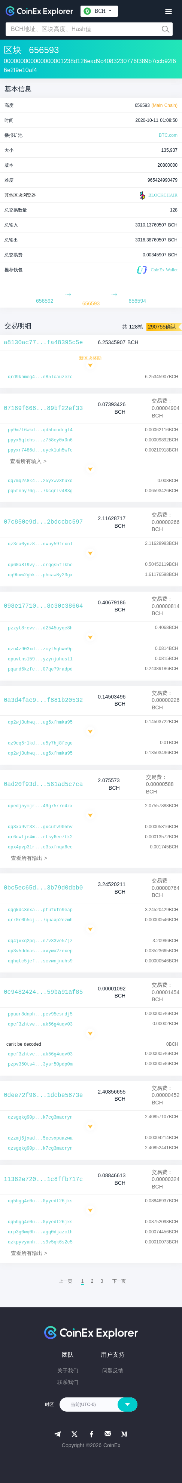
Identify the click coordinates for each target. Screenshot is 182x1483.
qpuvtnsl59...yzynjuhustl (40, 659)
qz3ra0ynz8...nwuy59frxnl (40, 544)
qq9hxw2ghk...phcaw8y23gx (40, 575)
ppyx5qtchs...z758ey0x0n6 (40, 440)
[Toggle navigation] (168, 11)
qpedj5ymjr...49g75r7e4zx (40, 806)
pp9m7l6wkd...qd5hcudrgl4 (40, 430)
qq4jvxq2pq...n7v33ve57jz (40, 941)
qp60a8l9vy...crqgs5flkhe (40, 565)
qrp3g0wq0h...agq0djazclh (40, 1232)
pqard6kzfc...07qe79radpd (40, 669)
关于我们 (67, 1370)
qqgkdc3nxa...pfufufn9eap (40, 910)
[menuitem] (119, 1281)
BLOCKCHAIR (158, 195)
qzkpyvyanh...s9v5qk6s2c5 (40, 1242)
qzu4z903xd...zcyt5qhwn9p (40, 649)
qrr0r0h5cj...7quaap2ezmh (40, 920)
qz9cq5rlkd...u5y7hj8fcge (40, 743)
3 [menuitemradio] (102, 1281)
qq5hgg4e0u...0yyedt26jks (40, 1201)
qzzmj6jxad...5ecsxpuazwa (40, 1138)
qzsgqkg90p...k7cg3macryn (40, 1117)
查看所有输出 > (29, 858)
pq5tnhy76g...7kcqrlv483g (40, 491)
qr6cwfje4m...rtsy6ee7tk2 (40, 837)
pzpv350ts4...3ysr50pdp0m (40, 1064)
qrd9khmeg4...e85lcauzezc (40, 377)
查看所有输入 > (28, 461)
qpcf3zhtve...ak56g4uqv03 (40, 1024)
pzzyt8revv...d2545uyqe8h (40, 628)
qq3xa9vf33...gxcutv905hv (40, 827)
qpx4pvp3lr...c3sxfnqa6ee (40, 847)
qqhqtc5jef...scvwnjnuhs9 (40, 961)
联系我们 (67, 1382)
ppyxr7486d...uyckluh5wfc (40, 450)
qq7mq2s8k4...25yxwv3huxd (40, 481)
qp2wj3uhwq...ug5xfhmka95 (40, 722)
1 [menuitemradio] (82, 1281)
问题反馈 (112, 1370)
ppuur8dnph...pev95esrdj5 (40, 1014)
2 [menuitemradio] (92, 1281)
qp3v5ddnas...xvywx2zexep (40, 951)
